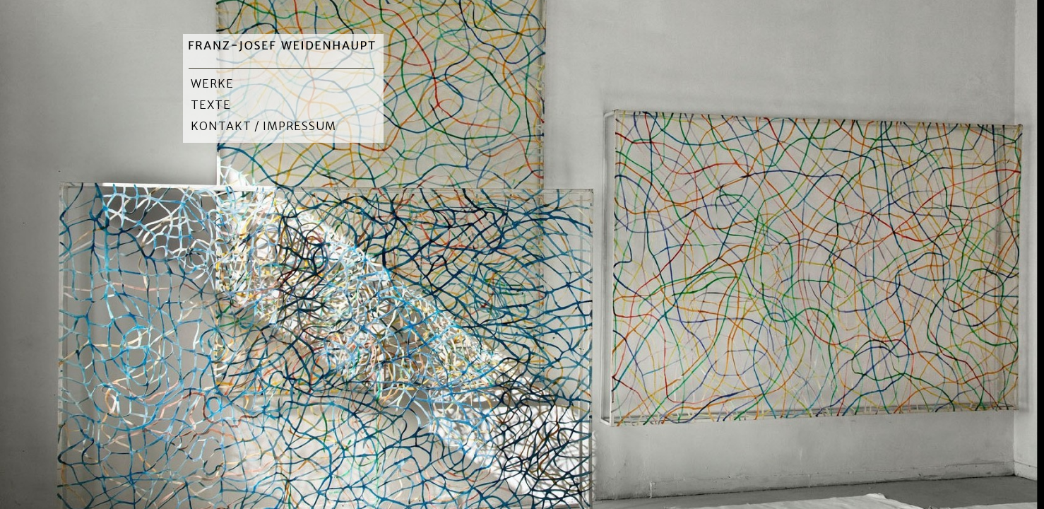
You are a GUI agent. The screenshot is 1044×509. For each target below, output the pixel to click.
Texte (211, 105)
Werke (212, 83)
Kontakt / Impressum (263, 126)
